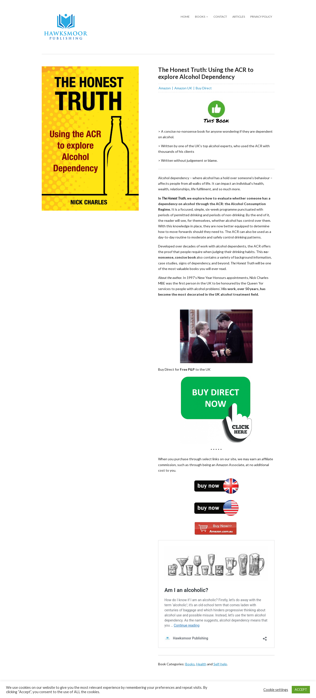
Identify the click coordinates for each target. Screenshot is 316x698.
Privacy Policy (261, 16)
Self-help (220, 664)
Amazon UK (183, 88)
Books (200, 16)
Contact (220, 16)
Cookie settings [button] (275, 690)
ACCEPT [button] (301, 689)
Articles (238, 16)
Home (185, 16)
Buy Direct (204, 88)
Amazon (165, 88)
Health (201, 664)
